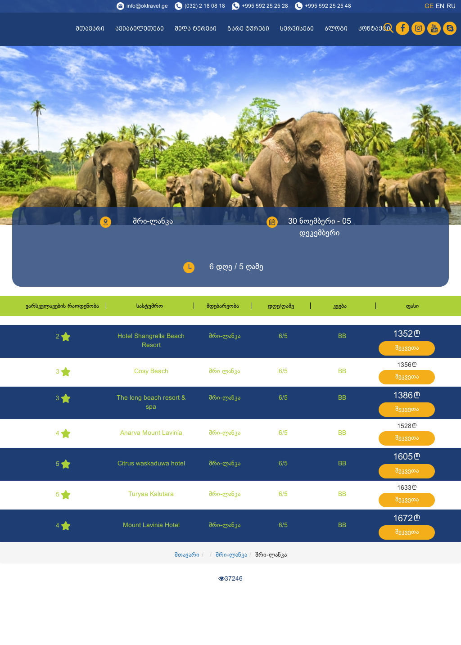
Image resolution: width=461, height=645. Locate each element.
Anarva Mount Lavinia (151, 433)
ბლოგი (336, 29)
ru (451, 6)
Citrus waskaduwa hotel (151, 464)
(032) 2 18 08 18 (205, 6)
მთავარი (90, 29)
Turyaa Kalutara (151, 494)
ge (429, 6)
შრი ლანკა (224, 371)
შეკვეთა (407, 348)
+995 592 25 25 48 (328, 6)
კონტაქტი (374, 29)
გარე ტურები (248, 29)
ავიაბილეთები (139, 29)
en (440, 6)
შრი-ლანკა (224, 336)
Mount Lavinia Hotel (151, 525)
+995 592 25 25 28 (265, 6)
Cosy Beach (151, 371)
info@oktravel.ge (147, 6)
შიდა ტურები (196, 29)
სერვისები (297, 29)
